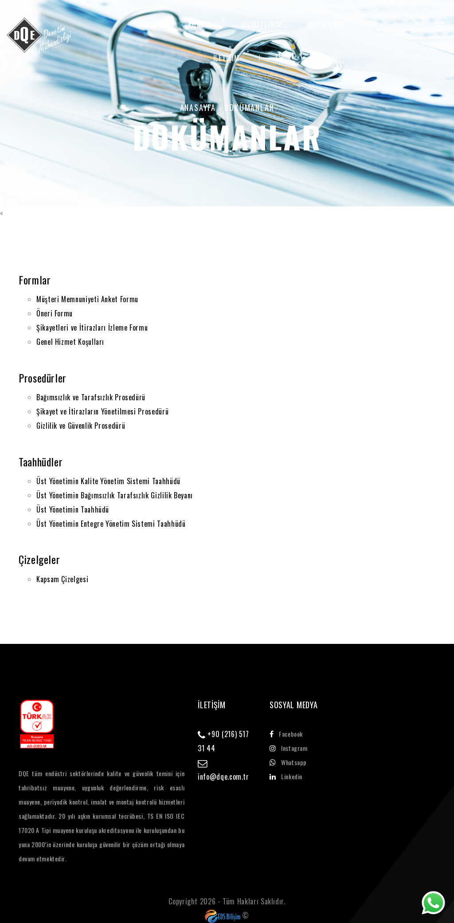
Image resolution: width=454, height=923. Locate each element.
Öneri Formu (54, 313)
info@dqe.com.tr (223, 776)
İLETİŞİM (226, 58)
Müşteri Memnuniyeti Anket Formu (87, 299)
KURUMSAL (204, 24)
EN (279, 58)
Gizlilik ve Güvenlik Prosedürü (80, 425)
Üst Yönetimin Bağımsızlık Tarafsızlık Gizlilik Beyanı (114, 495)
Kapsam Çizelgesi (62, 579)
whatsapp (288, 762)
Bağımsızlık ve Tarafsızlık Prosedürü (90, 397)
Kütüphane (326, 24)
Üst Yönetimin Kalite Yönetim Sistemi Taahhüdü (108, 481)
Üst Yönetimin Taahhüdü (72, 509)
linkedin (286, 776)
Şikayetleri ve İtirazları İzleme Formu (92, 327)
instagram (289, 748)
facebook (286, 733)
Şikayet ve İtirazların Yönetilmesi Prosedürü (102, 411)
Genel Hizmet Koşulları (70, 341)
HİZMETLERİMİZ (264, 24)
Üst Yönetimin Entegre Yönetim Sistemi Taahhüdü (110, 523)
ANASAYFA (153, 24)
